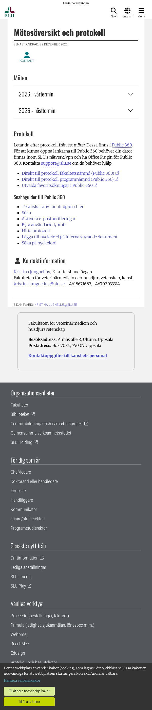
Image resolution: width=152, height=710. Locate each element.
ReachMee (20, 643)
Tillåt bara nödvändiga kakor (29, 691)
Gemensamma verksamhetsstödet (41, 433)
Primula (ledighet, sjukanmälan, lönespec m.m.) (52, 625)
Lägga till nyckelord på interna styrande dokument (70, 236)
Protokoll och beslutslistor (34, 662)
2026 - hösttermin (76, 110)
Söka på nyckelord (39, 242)
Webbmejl (19, 634)
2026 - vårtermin (76, 94)
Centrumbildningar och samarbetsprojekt (47, 423)
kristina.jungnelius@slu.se (39, 283)
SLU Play (18, 586)
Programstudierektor (29, 528)
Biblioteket (20, 414)
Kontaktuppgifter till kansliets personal (67, 355)
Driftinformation (25, 558)
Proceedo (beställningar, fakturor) (40, 615)
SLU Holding (21, 442)
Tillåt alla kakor (29, 701)
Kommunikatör (24, 509)
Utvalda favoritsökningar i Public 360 (57, 185)
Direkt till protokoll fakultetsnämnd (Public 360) (68, 173)
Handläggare (22, 500)
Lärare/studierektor (27, 518)
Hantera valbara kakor (22, 680)
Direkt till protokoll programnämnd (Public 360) (68, 179)
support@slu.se (56, 163)
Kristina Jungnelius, (32, 271)
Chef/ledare (21, 472)
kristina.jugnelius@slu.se (55, 305)
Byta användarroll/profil (44, 224)
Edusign (18, 653)
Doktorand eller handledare (34, 481)
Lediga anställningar (28, 567)
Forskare (18, 490)
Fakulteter (19, 405)
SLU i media (21, 576)
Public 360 (122, 144)
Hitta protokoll (36, 230)
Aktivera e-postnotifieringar (48, 218)
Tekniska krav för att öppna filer (53, 206)
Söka (26, 212)
